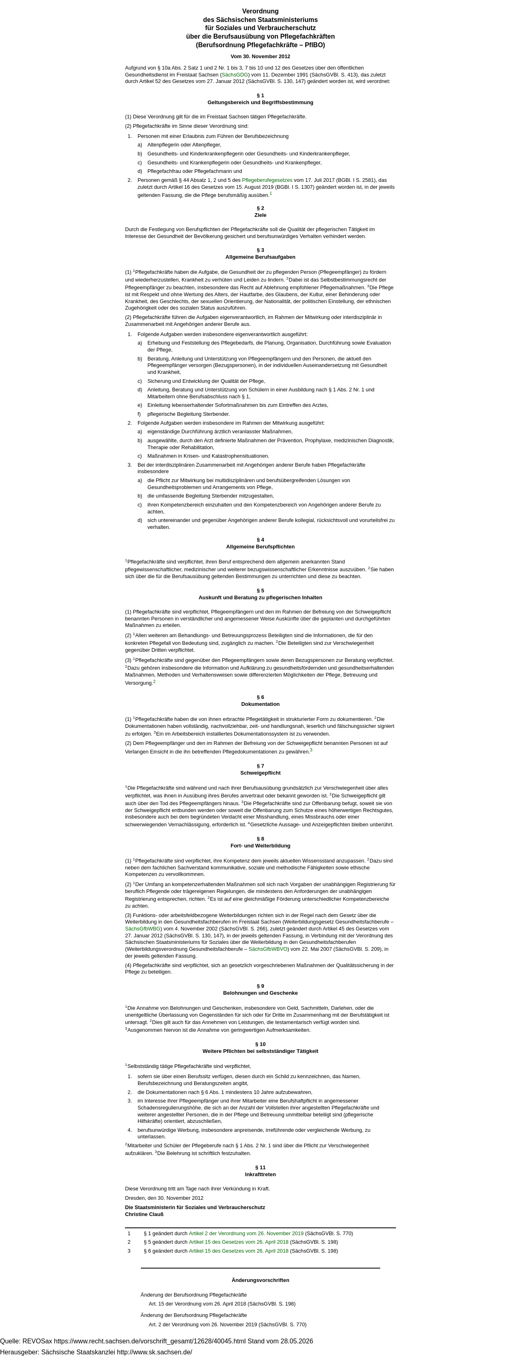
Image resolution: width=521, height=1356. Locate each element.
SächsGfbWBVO (268, 949)
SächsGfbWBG (142, 929)
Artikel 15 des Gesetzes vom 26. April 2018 (239, 1242)
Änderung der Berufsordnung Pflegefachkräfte (194, 1295)
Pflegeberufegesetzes (267, 180)
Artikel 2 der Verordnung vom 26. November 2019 (246, 1233)
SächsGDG (235, 75)
